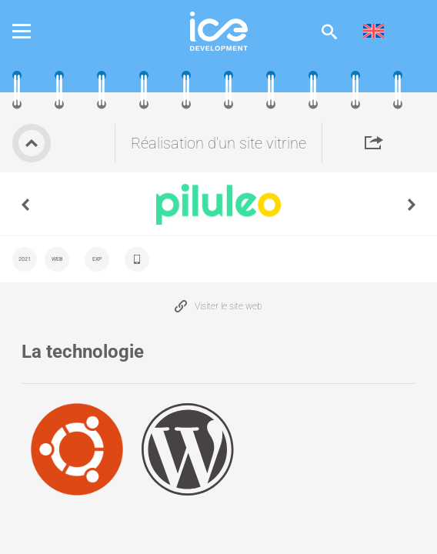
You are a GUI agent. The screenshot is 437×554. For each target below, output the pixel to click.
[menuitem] (373, 31)
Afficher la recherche (329, 31)
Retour (31, 143)
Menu (33, 31)
